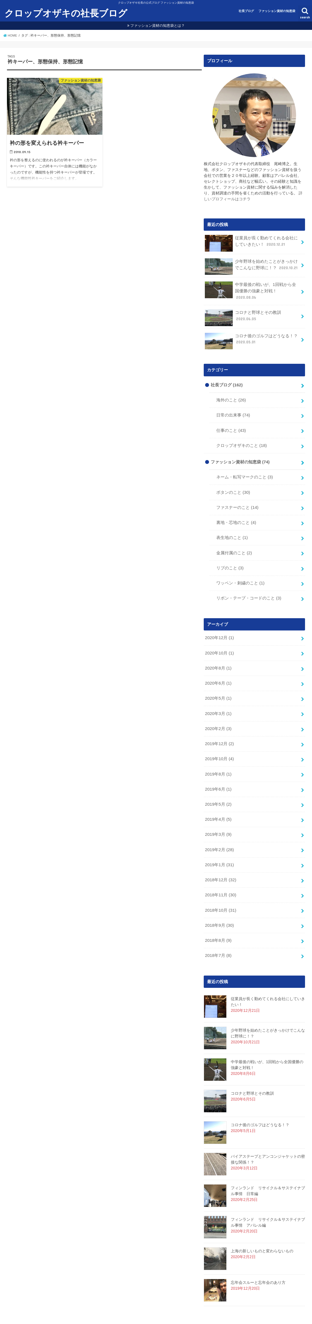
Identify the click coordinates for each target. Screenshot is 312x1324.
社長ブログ (246, 11)
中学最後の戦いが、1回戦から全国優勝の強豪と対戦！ (252, 289)
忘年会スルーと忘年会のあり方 (258, 1263)
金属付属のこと (234, 543)
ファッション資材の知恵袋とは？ (157, 25)
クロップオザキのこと (241, 438)
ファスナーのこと (237, 499)
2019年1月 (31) (219, 848)
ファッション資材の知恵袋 (276, 11)
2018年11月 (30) (220, 877)
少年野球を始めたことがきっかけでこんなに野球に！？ (252, 266)
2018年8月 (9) (218, 921)
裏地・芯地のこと (236, 513)
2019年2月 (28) (219, 833)
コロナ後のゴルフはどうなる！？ (251, 335)
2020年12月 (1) (219, 627)
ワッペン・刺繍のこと (240, 572)
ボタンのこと (233, 484)
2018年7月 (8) (218, 936)
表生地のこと (232, 528)
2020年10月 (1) (219, 641)
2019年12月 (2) (219, 730)
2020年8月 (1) (218, 656)
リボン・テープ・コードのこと (248, 587)
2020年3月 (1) (218, 700)
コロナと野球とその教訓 (243, 312)
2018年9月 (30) (219, 907)
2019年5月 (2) (218, 789)
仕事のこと (231, 424)
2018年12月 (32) (220, 863)
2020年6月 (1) (218, 671)
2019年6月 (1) (218, 774)
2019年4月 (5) (218, 803)
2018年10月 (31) (220, 892)
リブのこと (229, 558)
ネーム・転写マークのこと (244, 469)
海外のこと (231, 394)
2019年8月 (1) (218, 759)
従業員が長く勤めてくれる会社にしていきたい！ (251, 243)
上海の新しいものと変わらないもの (262, 1231)
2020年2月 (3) (218, 715)
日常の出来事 (233, 409)
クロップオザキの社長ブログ (65, 13)
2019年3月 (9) (218, 818)
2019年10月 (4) (219, 745)
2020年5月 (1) (218, 685)
